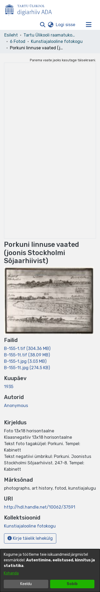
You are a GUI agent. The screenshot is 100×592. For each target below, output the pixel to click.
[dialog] (50, 570)
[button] (42, 25)
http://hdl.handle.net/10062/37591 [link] (39, 507)
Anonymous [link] (16, 405)
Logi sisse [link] (66, 24)
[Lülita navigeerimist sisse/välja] (88, 25)
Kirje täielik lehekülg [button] (30, 538)
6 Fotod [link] (17, 41)
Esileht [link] (11, 35)
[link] (27, 348)
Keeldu (26, 584)
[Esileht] (30, 8)
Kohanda (11, 573)
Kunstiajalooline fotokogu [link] (57, 41)
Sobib (72, 584)
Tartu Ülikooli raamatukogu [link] (50, 35)
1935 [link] (8, 386)
